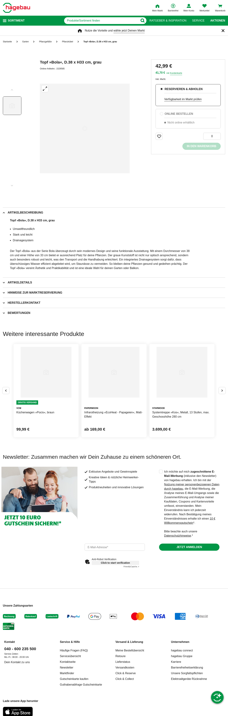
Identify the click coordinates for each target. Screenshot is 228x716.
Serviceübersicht (70, 656)
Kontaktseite (68, 661)
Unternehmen (180, 641)
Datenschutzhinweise (177, 535)
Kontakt (9, 641)
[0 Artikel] (212, 136)
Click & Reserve (125, 673)
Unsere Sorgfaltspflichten (187, 673)
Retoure (120, 656)
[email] (115, 547)
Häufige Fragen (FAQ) (74, 650)
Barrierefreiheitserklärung (187, 667)
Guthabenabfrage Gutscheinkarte (81, 684)
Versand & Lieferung (129, 641)
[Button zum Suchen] (142, 20)
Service (198, 20)
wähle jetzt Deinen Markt (129, 30)
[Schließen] (223, 30)
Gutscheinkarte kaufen (74, 678)
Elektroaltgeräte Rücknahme (189, 678)
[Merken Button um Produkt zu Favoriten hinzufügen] (159, 136)
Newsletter (66, 667)
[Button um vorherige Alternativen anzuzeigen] (5, 390)
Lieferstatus (122, 661)
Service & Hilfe (70, 641)
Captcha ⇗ (131, 567)
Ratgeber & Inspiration (167, 20)
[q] (101, 20)
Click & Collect (124, 678)
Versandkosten (124, 667)
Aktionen (217, 20)
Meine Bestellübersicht (129, 650)
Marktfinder (67, 673)
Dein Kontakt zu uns (17, 662)
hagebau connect (182, 650)
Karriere (176, 661)
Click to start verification (115, 562)
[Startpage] (16, 8)
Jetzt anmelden (189, 547)
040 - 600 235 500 (20, 649)
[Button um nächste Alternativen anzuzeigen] (222, 390)
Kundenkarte (176, 73)
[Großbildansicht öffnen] (85, 128)
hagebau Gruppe (181, 656)
